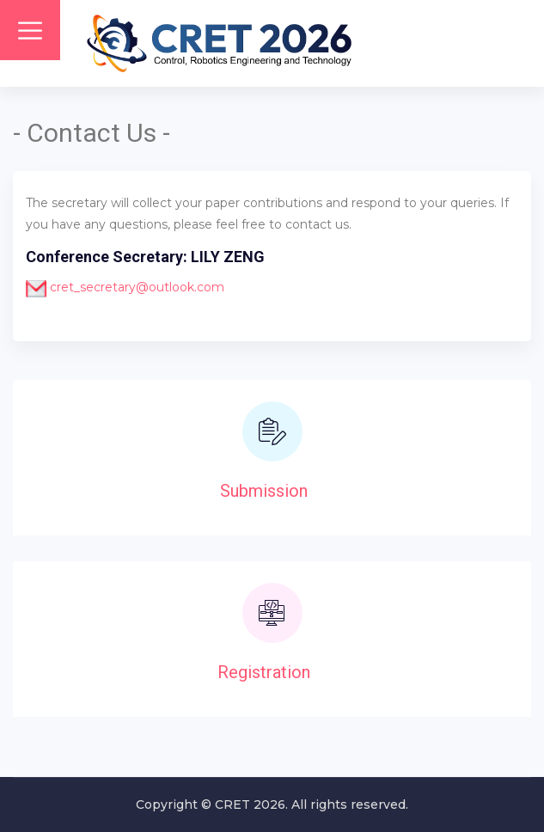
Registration (263, 672)
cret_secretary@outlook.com (135, 287)
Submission (264, 490)
